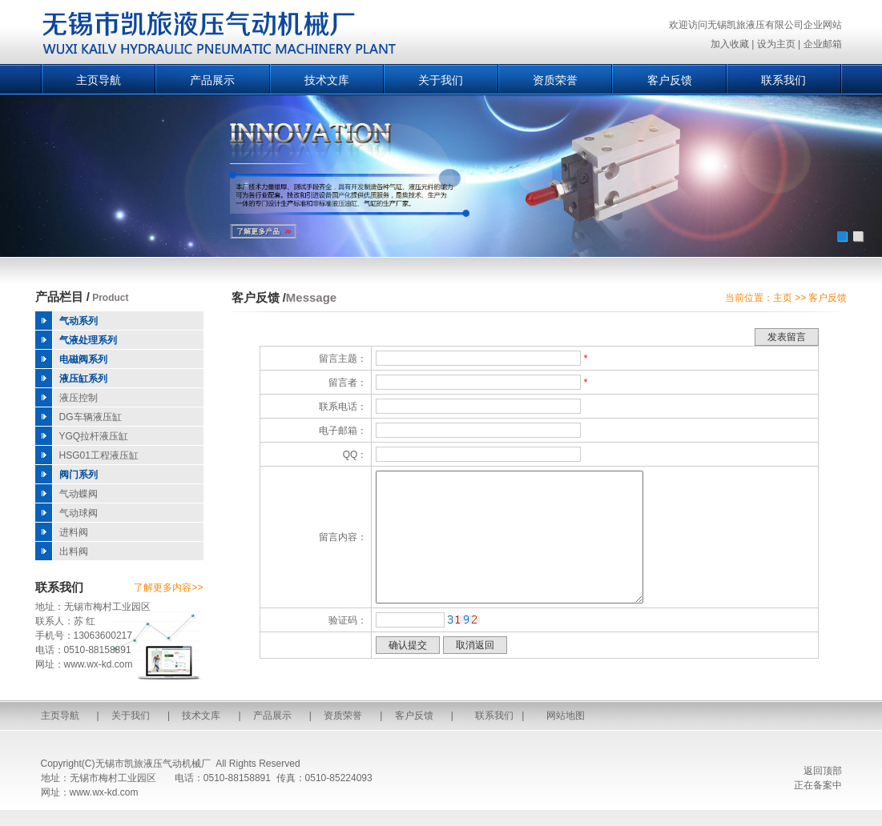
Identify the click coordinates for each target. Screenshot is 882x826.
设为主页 (776, 44)
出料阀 (73, 551)
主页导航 (98, 80)
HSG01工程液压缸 (99, 455)
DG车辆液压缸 (90, 417)
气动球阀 (78, 513)
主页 (782, 297)
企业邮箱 (822, 44)
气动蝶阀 (78, 493)
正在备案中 (818, 785)
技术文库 (326, 80)
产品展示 (212, 80)
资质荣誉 (555, 80)
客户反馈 (669, 80)
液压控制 (78, 397)
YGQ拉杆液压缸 (94, 436)
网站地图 (565, 715)
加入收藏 (730, 44)
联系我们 (783, 80)
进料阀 (73, 532)
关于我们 (440, 80)
